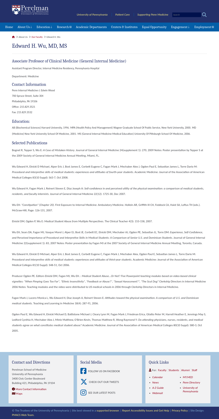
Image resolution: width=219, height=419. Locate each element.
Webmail (157, 393)
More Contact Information (31, 389)
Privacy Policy (180, 410)
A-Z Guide (158, 388)
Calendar (157, 377)
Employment (202, 27)
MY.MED (188, 377)
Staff (194, 370)
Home (9, 27)
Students (174, 370)
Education (43, 27)
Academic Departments (91, 27)
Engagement (179, 27)
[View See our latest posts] (84, 392)
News (155, 382)
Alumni (185, 370)
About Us (23, 27)
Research (63, 27)
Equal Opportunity (154, 27)
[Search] (186, 14)
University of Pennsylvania (92, 14)
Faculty (162, 370)
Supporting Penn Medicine (152, 14)
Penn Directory (191, 382)
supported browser (108, 410)
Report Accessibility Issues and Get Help (145, 410)
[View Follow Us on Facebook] (84, 371)
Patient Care (122, 14)
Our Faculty (37, 37)
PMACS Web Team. (23, 415)
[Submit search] (204, 14)
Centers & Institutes (124, 27)
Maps (19, 393)
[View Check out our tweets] (84, 382)
